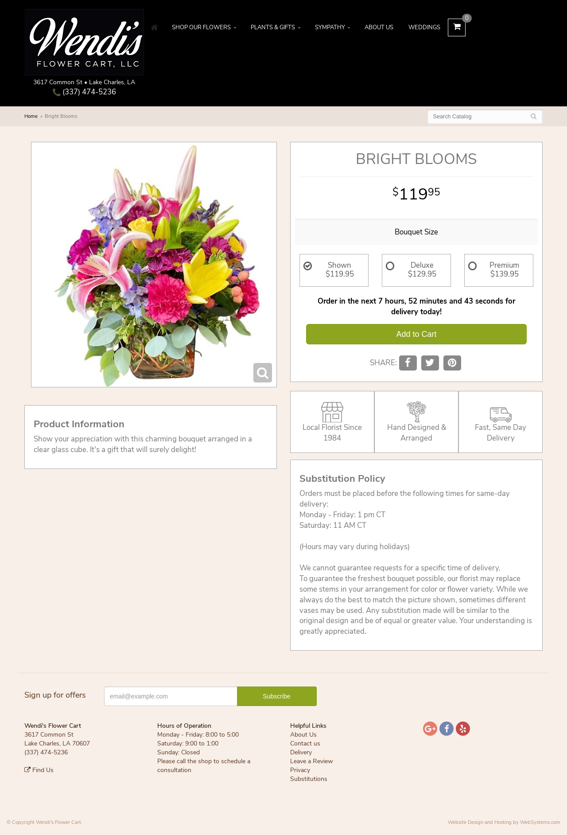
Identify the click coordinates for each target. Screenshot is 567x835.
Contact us (305, 743)
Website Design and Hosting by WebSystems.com (504, 822)
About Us (379, 27)
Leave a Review (311, 761)
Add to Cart (416, 334)
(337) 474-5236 (84, 92)
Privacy (300, 770)
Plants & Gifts (273, 27)
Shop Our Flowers (201, 27)
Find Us (39, 770)
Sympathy (330, 27)
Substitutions (308, 779)
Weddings (424, 27)
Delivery (301, 752)
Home (31, 116)
